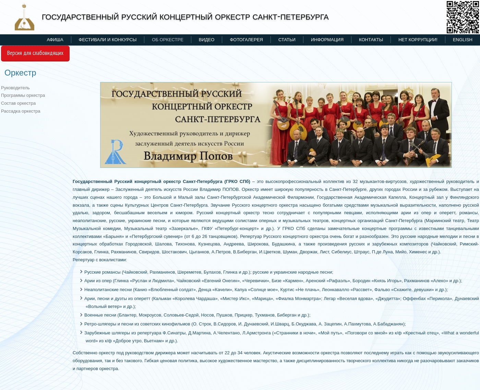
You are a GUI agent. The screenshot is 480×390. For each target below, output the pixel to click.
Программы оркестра (23, 95)
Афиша (55, 39)
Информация (327, 39)
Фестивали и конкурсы (108, 39)
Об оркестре (167, 39)
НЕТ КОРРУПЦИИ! (417, 39)
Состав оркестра (18, 103)
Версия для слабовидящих (35, 53)
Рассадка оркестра (20, 111)
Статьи (287, 39)
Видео (207, 39)
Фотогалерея (246, 39)
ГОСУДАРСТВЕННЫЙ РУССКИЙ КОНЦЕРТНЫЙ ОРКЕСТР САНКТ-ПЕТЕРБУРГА (185, 16)
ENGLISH (462, 39)
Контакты (371, 39)
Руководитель (15, 87)
